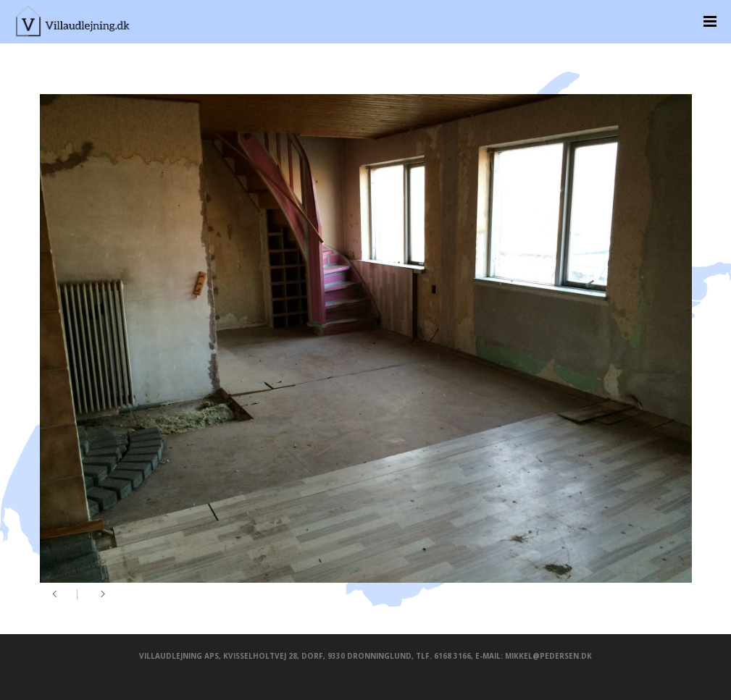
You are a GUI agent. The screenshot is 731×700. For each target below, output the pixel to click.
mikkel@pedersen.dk (548, 656)
